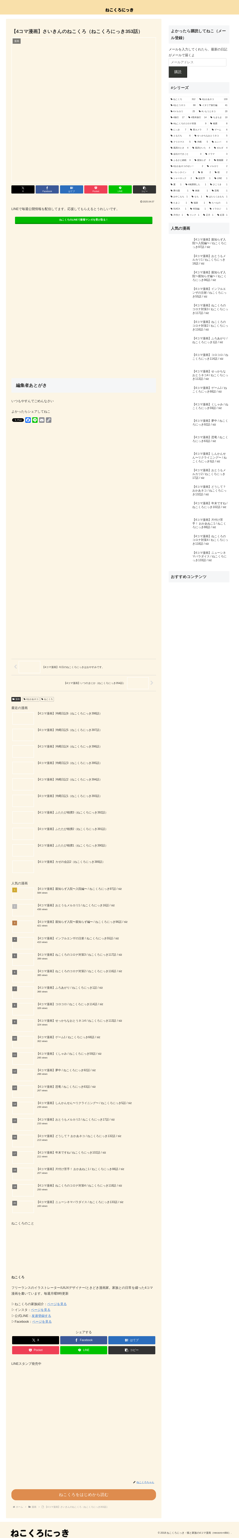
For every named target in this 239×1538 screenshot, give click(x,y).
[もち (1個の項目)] (197, 197)
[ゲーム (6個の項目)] (219, 130)
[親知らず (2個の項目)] (202, 160)
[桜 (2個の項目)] (221, 172)
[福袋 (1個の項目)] (198, 203)
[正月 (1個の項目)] (208, 215)
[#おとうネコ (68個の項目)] (183, 105)
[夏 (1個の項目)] (176, 184)
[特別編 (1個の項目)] (198, 209)
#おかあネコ (31, 699)
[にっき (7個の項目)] (178, 130)
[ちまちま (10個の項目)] (219, 117)
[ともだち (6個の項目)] (180, 136)
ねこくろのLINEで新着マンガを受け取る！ (83, 219)
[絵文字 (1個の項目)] (203, 178)
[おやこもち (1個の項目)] (179, 197)
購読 (178, 72)
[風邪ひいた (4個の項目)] (201, 148)
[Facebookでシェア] (47, 189)
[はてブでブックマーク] (71, 189)
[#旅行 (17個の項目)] (177, 117)
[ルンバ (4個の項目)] (219, 142)
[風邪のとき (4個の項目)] (179, 148)
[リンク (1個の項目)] (193, 215)
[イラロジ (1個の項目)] (218, 209)
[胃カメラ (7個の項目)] (199, 130)
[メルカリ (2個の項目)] (217, 166)
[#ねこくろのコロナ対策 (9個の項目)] (188, 123)
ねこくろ (47, 699)
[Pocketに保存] (95, 189)
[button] (144, 189)
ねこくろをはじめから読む (84, 1494)
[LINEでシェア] (120, 189)
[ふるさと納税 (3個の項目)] (180, 160)
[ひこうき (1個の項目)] (218, 184)
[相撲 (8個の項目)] (219, 123)
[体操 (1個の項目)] (200, 191)
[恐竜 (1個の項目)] (219, 191)
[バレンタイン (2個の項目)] (182, 172)
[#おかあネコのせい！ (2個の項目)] (187, 166)
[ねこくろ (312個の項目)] (183, 99)
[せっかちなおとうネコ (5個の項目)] (211, 136)
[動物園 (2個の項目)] (220, 160)
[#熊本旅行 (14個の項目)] (197, 117)
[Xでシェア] (23, 189)
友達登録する (41, 1316)
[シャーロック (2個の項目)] (181, 178)
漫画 (16, 699)
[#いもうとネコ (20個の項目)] (213, 111)
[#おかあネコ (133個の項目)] (213, 99)
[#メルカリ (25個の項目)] (183, 111)
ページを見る (57, 1304)
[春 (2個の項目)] (204, 172)
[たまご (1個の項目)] (179, 203)
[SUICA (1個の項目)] (178, 209)
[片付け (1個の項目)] (177, 215)
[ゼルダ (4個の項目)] (220, 148)
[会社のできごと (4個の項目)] (186, 154)
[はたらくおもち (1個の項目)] (216, 197)
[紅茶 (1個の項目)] (222, 215)
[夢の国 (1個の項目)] (179, 191)
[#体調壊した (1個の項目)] (196, 184)
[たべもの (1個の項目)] (218, 203)
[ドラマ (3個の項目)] (216, 154)
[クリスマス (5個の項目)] (180, 142)
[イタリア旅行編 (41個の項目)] (213, 105)
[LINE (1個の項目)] (221, 178)
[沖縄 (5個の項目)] (201, 142)
